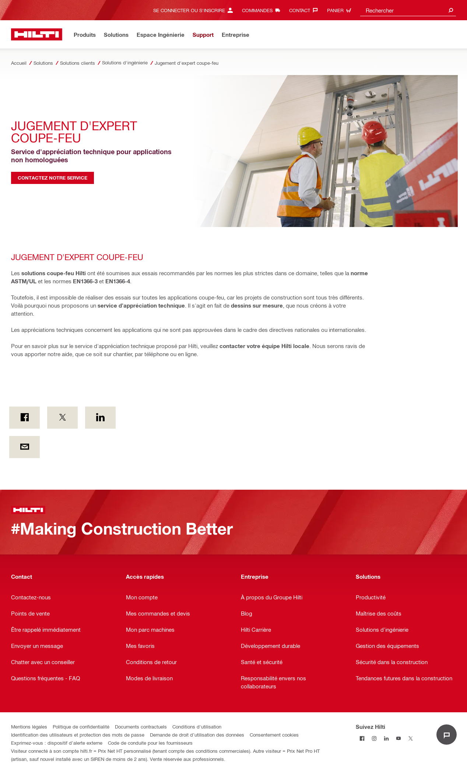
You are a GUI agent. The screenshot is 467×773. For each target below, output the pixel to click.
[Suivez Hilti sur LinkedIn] (386, 739)
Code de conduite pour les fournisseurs (150, 742)
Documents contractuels (141, 726)
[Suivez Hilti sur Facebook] (362, 739)
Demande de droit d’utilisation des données (197, 734)
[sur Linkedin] (100, 418)
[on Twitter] (62, 418)
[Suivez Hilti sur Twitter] (410, 739)
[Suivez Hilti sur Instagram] (374, 739)
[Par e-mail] (24, 447)
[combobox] (408, 10)
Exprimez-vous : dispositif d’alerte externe (56, 742)
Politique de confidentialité (81, 726)
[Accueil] (36, 34)
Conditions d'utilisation (196, 726)
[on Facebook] (24, 418)
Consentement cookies (274, 734)
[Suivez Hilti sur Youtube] (398, 739)
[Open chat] (446, 734)
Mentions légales (29, 726)
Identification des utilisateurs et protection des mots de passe (77, 734)
